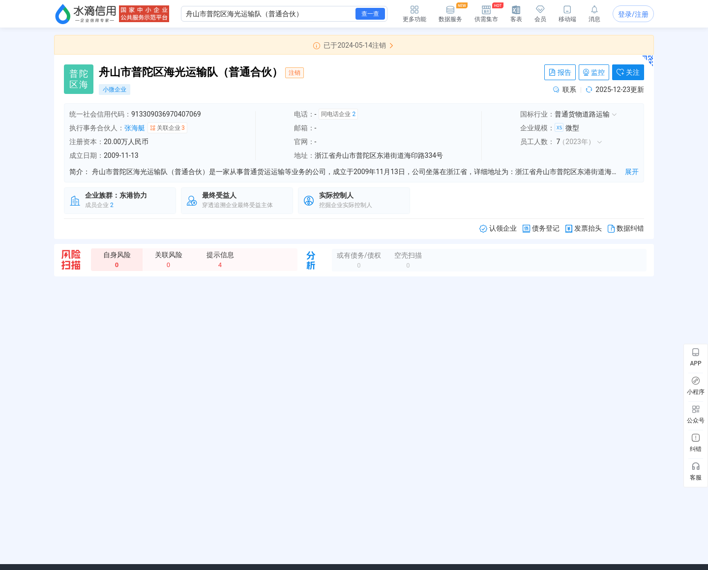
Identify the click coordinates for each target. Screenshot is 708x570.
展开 (632, 172)
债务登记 (541, 228)
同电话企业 (338, 114)
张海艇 (134, 128)
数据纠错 (626, 228)
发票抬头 (583, 228)
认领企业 (498, 228)
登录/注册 (633, 14)
